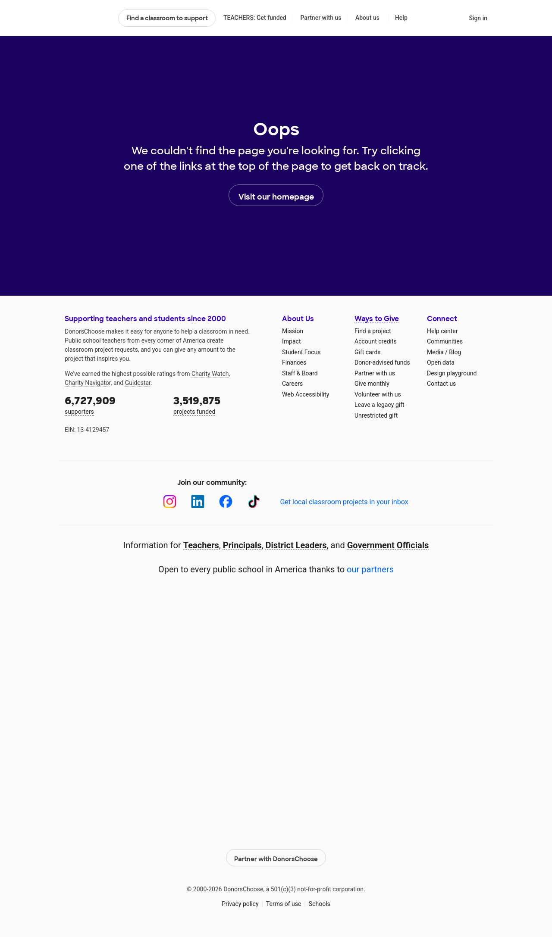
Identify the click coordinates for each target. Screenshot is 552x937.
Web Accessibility (305, 394)
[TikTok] (254, 501)
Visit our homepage (276, 196)
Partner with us (321, 17)
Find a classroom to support (167, 18)
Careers (292, 383)
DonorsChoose (88, 18)
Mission (292, 331)
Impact (291, 341)
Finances (294, 362)
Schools (319, 902)
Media (435, 352)
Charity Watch (210, 373)
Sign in (478, 18)
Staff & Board (300, 373)
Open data (441, 362)
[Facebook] (225, 501)
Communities (445, 341)
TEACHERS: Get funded (254, 17)
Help (401, 17)
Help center (442, 331)
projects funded (221, 404)
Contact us (441, 383)
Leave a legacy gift (379, 404)
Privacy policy (240, 902)
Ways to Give (376, 318)
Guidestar (138, 382)
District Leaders (296, 545)
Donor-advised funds (382, 362)
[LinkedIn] (197, 501)
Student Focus (301, 352)
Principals (242, 545)
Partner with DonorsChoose (276, 856)
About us (367, 17)
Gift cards (367, 352)
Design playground (452, 373)
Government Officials (388, 545)
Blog (455, 352)
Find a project (372, 331)
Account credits (375, 341)
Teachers (201, 545)
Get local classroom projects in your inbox (344, 502)
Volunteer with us (377, 394)
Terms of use (283, 902)
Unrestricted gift (376, 415)
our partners (370, 569)
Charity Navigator (88, 382)
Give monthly (371, 383)
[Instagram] (169, 501)
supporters (113, 404)
